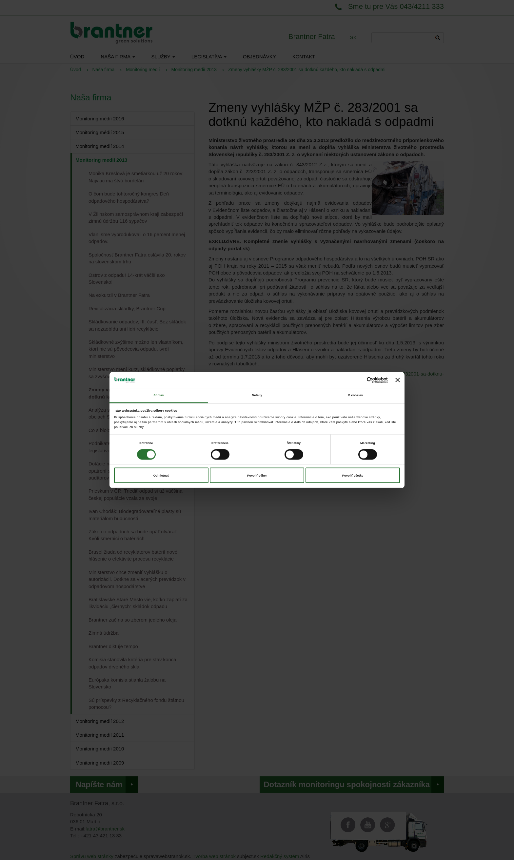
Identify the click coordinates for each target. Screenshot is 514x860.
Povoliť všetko (353, 475)
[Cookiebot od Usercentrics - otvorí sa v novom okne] (359, 380)
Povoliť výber (257, 475)
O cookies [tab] (355, 395)
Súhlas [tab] (158, 395)
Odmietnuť (161, 475)
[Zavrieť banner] (397, 380)
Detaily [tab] (257, 395)
